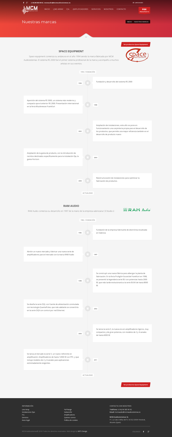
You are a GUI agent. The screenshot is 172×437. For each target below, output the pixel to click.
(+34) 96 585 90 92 (37, 3)
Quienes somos (70, 417)
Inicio (47, 9)
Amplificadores (80, 9)
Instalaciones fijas (28, 412)
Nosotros (108, 9)
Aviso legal (26, 420)
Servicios (96, 9)
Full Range (68, 409)
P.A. (68, 9)
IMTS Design (82, 431)
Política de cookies (71, 420)
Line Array (58, 9)
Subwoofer (68, 412)
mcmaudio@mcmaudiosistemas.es (57, 3)
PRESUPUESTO (144, 11)
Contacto (121, 9)
